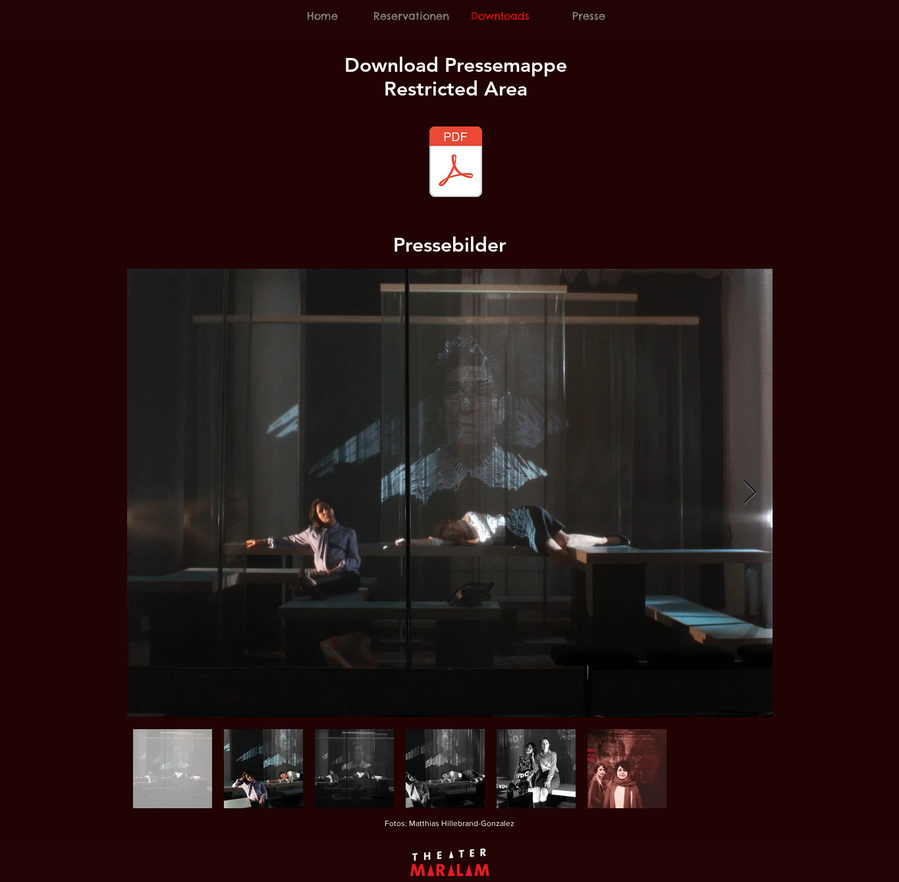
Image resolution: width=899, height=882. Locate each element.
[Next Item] (749, 493)
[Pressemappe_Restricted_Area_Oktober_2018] (455, 163)
